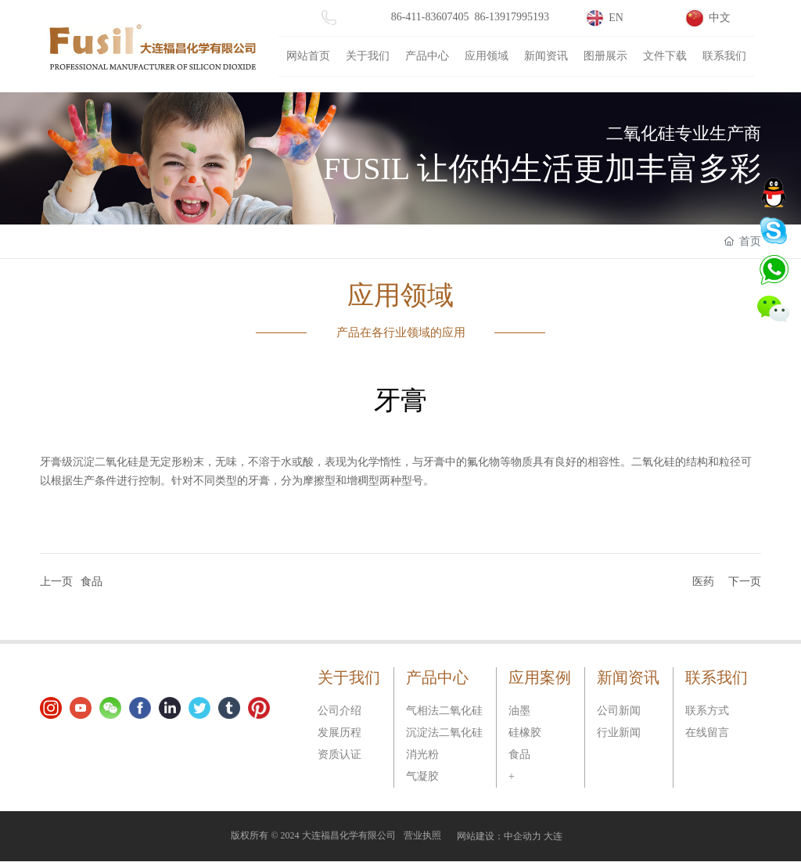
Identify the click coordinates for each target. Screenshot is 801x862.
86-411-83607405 (430, 17)
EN (616, 17)
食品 (91, 581)
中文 (720, 17)
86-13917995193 (511, 17)
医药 (703, 581)
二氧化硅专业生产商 (683, 132)
